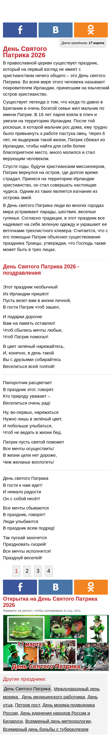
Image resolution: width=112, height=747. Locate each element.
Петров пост (27, 704)
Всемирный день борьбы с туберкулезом (45, 729)
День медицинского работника (53, 696)
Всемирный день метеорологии (58, 721)
